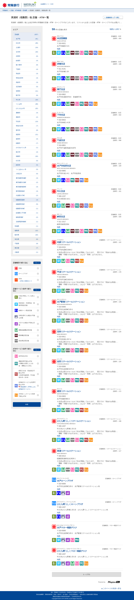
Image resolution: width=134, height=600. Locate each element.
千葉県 (27, 243)
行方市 (27, 161)
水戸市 (27, 39)
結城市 (27, 60)
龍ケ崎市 (27, 65)
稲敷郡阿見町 (27, 204)
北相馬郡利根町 (27, 222)
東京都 (27, 248)
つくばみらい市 (27, 169)
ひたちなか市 (27, 108)
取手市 (27, 95)
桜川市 (27, 152)
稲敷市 (27, 143)
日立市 (27, 43)
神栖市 (27, 156)
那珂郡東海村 (27, 191)
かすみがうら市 (27, 148)
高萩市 (27, 82)
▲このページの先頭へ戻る (111, 588)
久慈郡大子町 (27, 195)
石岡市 (27, 56)
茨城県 (27, 34)
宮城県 (27, 226)
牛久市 (27, 100)
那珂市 (27, 130)
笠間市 (27, 91)
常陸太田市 (27, 78)
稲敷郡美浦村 (27, 200)
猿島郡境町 (27, 217)
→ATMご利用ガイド (25, 281)
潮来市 (27, 117)
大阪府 (27, 252)
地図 (58, 49)
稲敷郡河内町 (27, 208)
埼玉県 (27, 239)
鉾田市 (27, 165)
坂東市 (27, 139)
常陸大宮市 (27, 126)
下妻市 (27, 69)
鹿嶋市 (27, 113)
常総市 (27, 73)
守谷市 (27, 121)
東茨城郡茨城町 (27, 178)
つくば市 (27, 104)
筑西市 (27, 134)
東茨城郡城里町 (27, 187)
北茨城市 (27, 87)
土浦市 (27, 47)
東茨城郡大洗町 (27, 182)
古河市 (27, 52)
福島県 (27, 230)
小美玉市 (27, 174)
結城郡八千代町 (27, 213)
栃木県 (27, 235)
